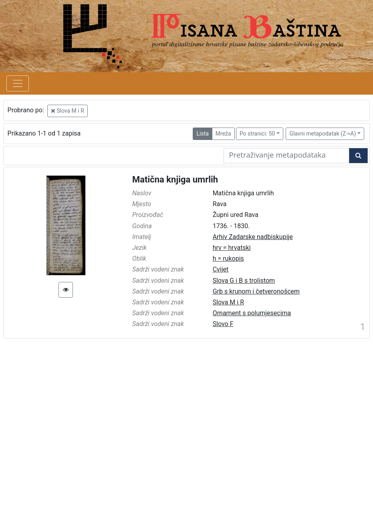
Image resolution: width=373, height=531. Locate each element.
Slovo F (223, 324)
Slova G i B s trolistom (244, 280)
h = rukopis (228, 258)
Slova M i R (67, 110)
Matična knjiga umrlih (175, 179)
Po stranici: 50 (257, 133)
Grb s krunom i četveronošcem (256, 291)
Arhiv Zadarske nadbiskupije (253, 237)
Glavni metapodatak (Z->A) (322, 133)
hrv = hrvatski (232, 247)
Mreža (223, 133)
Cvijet (221, 269)
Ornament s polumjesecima (252, 313)
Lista (202, 133)
